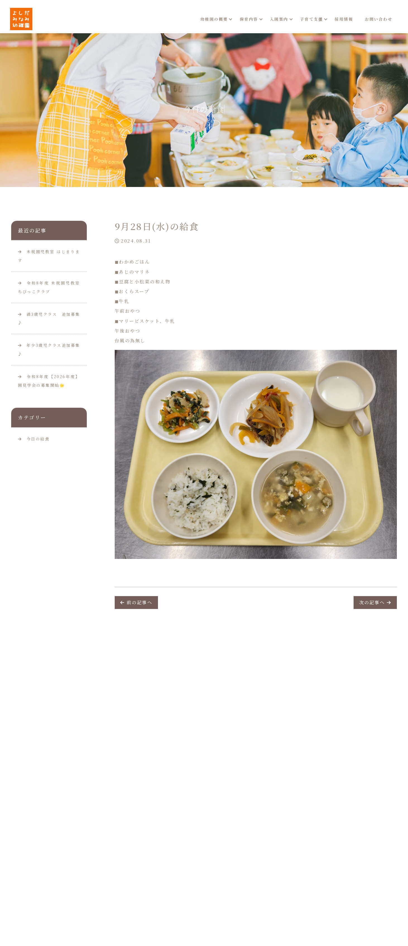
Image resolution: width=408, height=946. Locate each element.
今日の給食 (38, 439)
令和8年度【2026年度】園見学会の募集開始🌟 (49, 381)
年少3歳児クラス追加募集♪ (49, 349)
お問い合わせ (378, 19)
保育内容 (249, 19)
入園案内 (279, 19)
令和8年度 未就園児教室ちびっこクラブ (49, 287)
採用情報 (344, 19)
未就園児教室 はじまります (49, 256)
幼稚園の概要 (214, 19)
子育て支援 (311, 19)
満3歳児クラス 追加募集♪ (49, 318)
